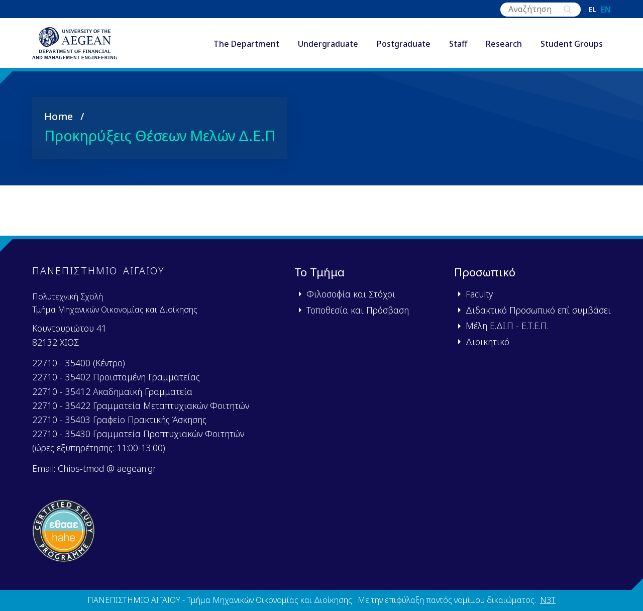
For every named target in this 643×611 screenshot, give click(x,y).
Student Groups (572, 44)
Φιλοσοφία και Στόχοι (350, 294)
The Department (246, 44)
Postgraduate (404, 44)
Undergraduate (328, 44)
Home (58, 118)
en (606, 10)
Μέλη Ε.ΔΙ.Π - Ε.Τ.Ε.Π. (507, 326)
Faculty (479, 294)
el (593, 9)
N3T (548, 600)
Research (504, 44)
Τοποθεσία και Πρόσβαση (357, 310)
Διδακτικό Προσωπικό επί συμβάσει (538, 310)
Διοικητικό (487, 342)
